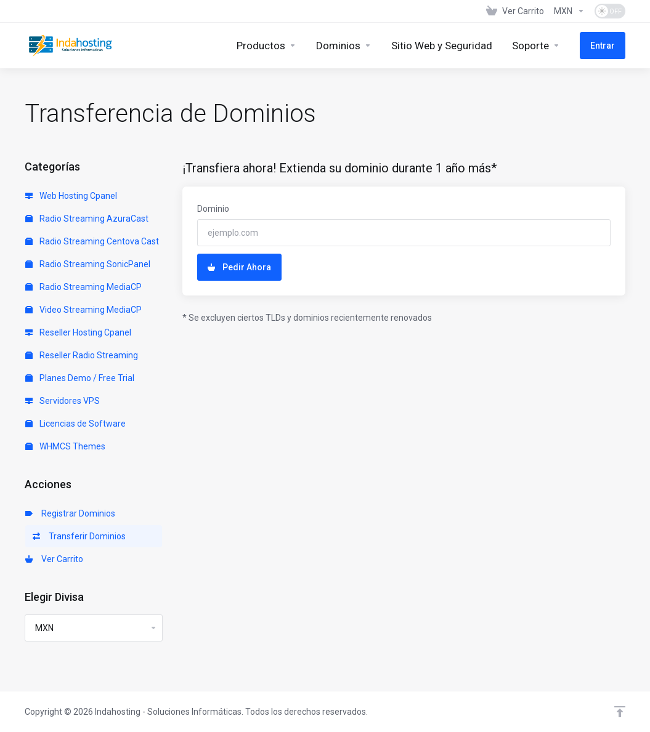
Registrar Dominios (70, 513)
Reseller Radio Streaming (81, 355)
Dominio (213, 209)
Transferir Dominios (79, 536)
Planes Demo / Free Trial (79, 378)
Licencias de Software (75, 423)
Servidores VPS (62, 401)
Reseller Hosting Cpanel (78, 332)
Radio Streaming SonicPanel (87, 264)
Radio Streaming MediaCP (83, 287)
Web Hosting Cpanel (71, 196)
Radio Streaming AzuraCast (86, 218)
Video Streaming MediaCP (83, 310)
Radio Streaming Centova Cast (92, 241)
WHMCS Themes (65, 446)
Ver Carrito (54, 559)
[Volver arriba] (619, 711)
